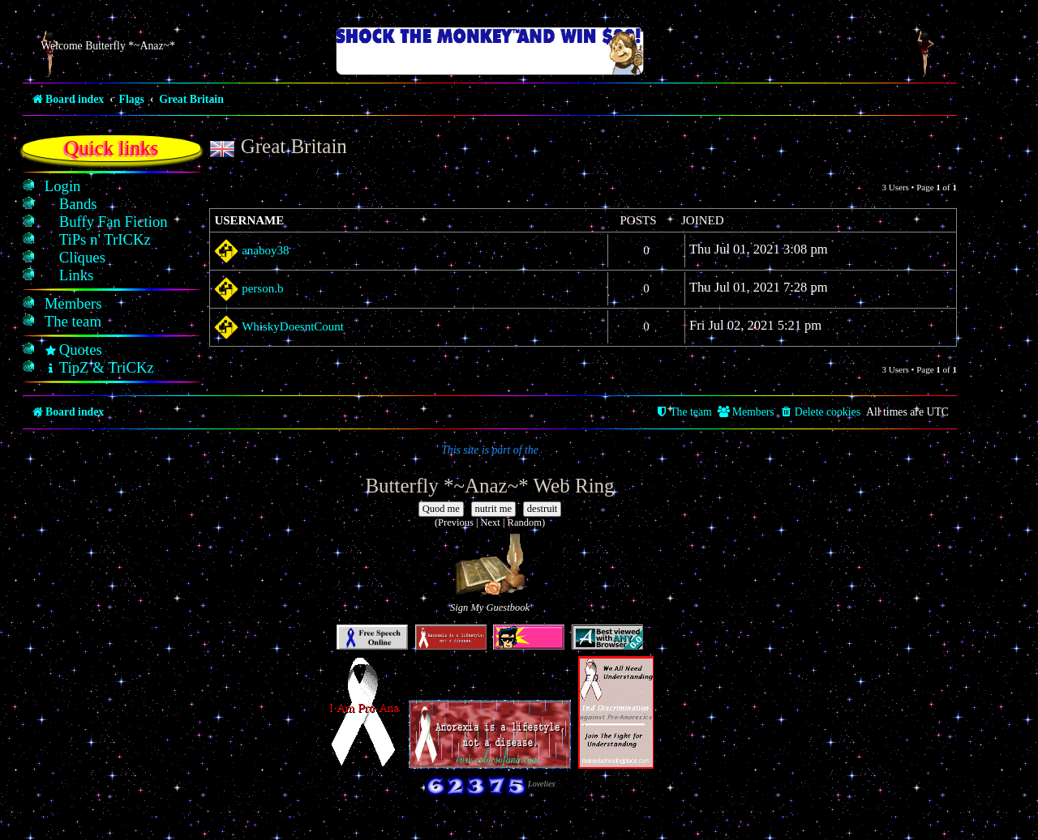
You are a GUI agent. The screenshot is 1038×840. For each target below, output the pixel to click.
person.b (262, 288)
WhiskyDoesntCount (293, 326)
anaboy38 (265, 250)
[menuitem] (63, 186)
